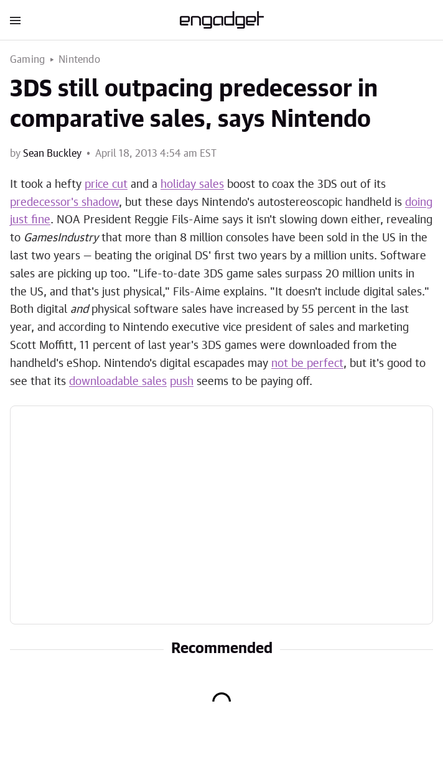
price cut (106, 184)
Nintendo (79, 60)
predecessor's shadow (64, 202)
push (182, 381)
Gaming (27, 60)
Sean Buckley (52, 154)
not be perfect (307, 363)
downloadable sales (118, 381)
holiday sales (192, 184)
